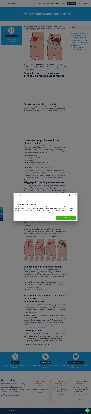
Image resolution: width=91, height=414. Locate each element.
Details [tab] (45, 200)
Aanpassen (45, 217)
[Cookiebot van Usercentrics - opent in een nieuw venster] (69, 195)
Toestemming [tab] (24, 200)
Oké (66, 217)
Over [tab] (67, 200)
